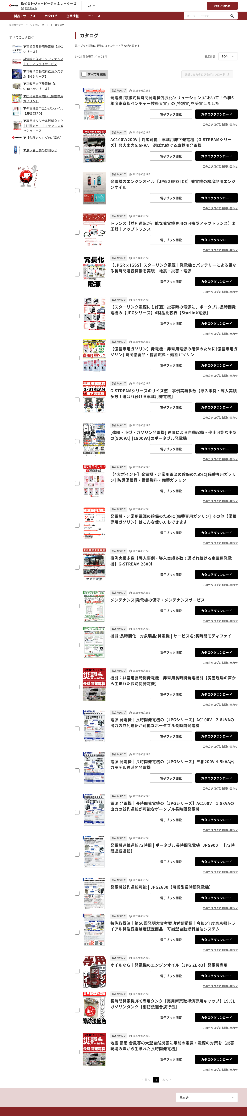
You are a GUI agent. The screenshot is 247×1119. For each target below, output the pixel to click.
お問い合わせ (222, 6)
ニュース (94, 16)
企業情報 (72, 16)
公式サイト (29, 8)
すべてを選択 (94, 74)
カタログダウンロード (216, 114)
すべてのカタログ (21, 37)
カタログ (51, 16)
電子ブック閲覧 (171, 114)
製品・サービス (25, 16)
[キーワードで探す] (232, 16)
